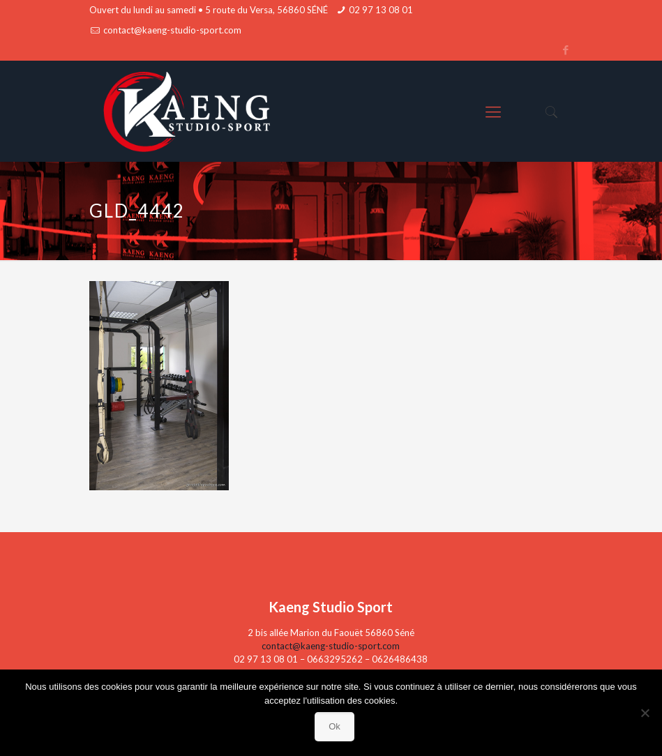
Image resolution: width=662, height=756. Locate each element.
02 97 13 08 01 (381, 9)
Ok (334, 726)
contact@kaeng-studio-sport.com (172, 30)
